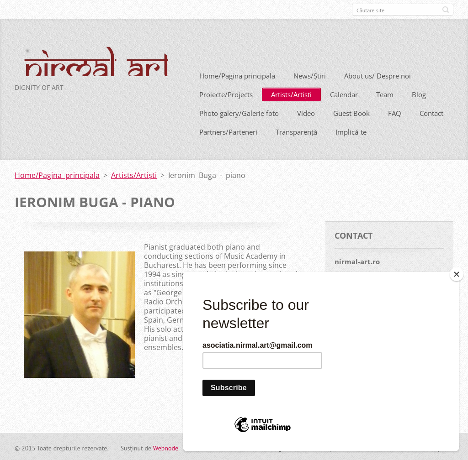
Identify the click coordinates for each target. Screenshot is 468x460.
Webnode (165, 447)
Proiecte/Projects (226, 93)
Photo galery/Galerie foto (239, 112)
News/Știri (309, 74)
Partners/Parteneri (228, 131)
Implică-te (351, 131)
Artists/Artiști (291, 93)
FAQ (394, 112)
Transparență (296, 131)
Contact (431, 112)
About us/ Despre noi (377, 74)
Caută (446, 10)
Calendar (344, 93)
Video (306, 112)
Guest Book (351, 112)
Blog (419, 93)
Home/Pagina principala (237, 74)
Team (385, 93)
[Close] (456, 274)
